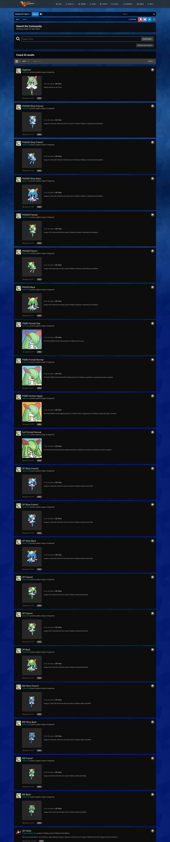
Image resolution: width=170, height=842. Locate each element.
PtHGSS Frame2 (30, 215)
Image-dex (50, 72)
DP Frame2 (27, 577)
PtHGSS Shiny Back (31, 178)
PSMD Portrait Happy (32, 396)
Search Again (147, 39)
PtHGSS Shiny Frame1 (32, 142)
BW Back (26, 794)
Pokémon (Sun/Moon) (62, 833)
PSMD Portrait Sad (31, 323)
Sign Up (35, 14)
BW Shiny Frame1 (30, 686)
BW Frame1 (27, 758)
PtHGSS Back (28, 287)
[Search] (131, 14)
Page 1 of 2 (37, 61)
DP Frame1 (27, 613)
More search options (145, 45)
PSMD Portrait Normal (32, 359)
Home (70, 5)
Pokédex (93, 5)
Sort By (151, 61)
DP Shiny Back (29, 541)
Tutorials (115, 5)
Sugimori (26, 69)
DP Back (26, 649)
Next (24, 61)
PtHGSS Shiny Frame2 (32, 106)
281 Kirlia (58, 84)
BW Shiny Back (29, 722)
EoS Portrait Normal (31, 432)
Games (104, 5)
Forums (126, 5)
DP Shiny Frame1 (30, 504)
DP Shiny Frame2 (30, 468)
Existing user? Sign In (22, 14)
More (151, 5)
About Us (81, 5)
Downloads (139, 5)
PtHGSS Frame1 (30, 251)
